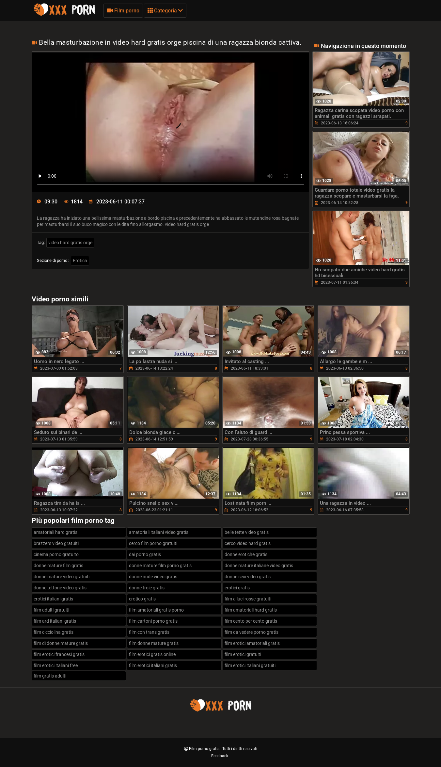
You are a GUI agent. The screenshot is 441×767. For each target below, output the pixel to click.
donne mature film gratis (58, 565)
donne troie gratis (147, 587)
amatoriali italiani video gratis (158, 532)
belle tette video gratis (247, 532)
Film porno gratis (204, 748)
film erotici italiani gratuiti (250, 665)
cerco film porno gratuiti (153, 543)
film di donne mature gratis (61, 643)
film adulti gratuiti (51, 610)
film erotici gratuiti (243, 654)
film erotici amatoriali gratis (252, 643)
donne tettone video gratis (60, 587)
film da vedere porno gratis (251, 632)
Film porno (123, 10)
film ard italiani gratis (55, 621)
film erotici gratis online (152, 654)
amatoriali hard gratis (55, 532)
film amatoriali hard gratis (251, 610)
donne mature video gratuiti (61, 576)
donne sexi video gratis (248, 576)
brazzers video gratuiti (56, 543)
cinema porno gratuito (56, 554)
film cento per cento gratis (251, 621)
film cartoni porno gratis (153, 621)
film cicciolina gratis (53, 632)
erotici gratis (237, 587)
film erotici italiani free (56, 665)
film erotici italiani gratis (153, 665)
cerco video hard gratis (248, 543)
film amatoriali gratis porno (156, 610)
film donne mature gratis (154, 643)
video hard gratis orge (70, 242)
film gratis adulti (50, 676)
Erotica (80, 260)
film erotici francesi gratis (59, 654)
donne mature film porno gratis (160, 565)
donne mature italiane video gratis (259, 565)
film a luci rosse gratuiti (248, 598)
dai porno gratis (145, 554)
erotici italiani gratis (53, 598)
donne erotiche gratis (246, 554)
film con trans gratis (149, 632)
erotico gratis (142, 598)
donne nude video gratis (153, 576)
